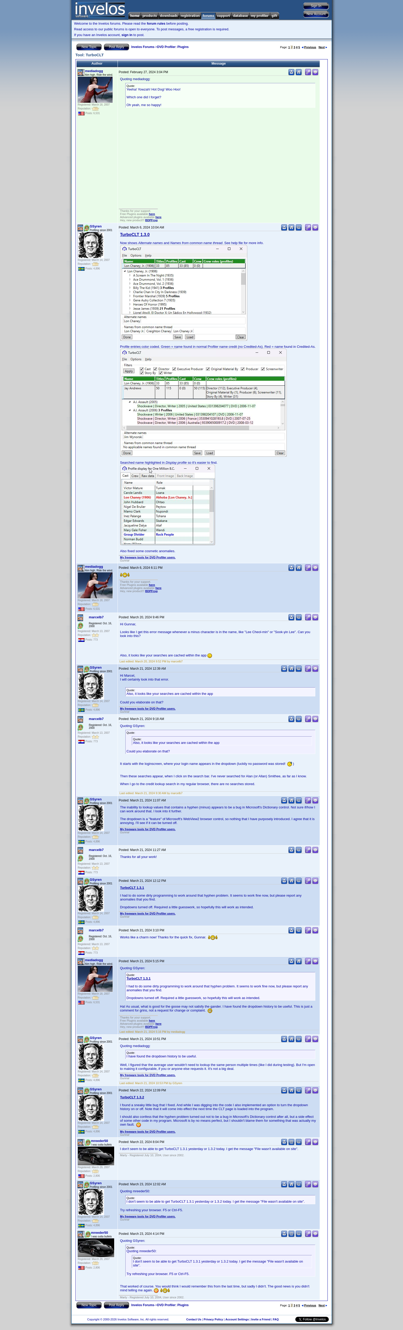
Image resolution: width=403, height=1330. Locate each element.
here (152, 214)
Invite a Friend (261, 1319)
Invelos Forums (142, 47)
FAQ (276, 1319)
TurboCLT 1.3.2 (132, 1097)
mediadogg (94, 71)
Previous (309, 47)
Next (323, 47)
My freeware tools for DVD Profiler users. (148, 557)
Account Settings (237, 1319)
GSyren (96, 226)
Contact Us (193, 1319)
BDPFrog (151, 220)
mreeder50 (99, 1141)
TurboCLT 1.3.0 (135, 234)
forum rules (156, 23)
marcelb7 (96, 617)
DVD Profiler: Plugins (173, 47)
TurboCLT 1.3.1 (132, 888)
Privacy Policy (213, 1319)
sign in (126, 35)
